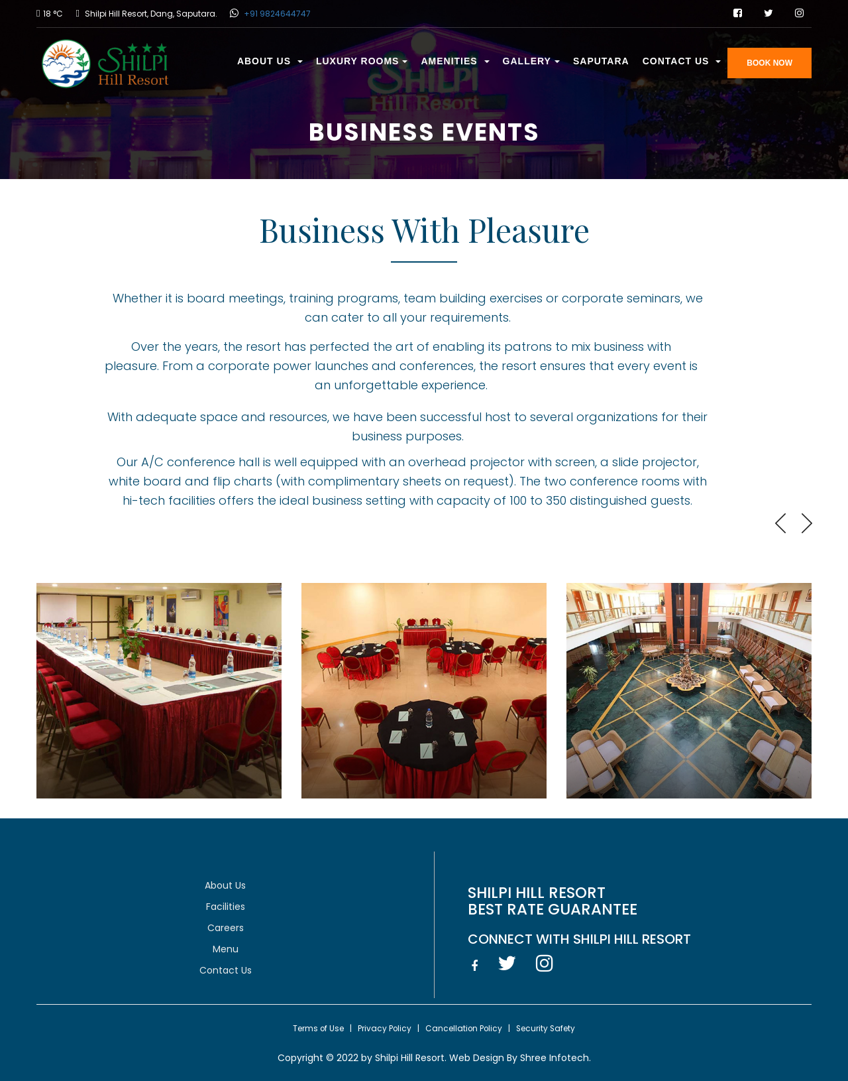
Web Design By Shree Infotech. (519, 1057)
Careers (225, 927)
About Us (270, 61)
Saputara (601, 61)
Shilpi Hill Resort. (411, 1057)
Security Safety (545, 1028)
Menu (225, 949)
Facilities (225, 906)
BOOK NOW (769, 63)
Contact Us (682, 61)
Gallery (531, 61)
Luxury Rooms (362, 61)
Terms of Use (318, 1028)
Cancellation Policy (463, 1028)
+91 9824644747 (276, 13)
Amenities (455, 61)
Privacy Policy (384, 1028)
